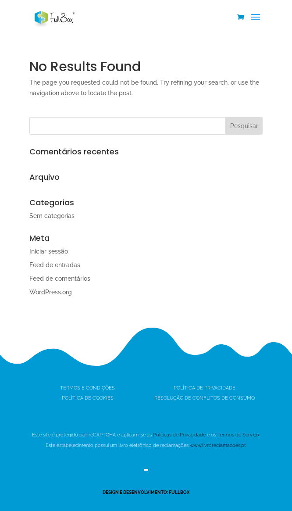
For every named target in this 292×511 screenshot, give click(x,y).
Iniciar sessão (48, 251)
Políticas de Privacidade (179, 435)
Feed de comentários (59, 278)
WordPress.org (50, 292)
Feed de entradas (54, 264)
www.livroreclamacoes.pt (218, 445)
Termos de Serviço (238, 435)
